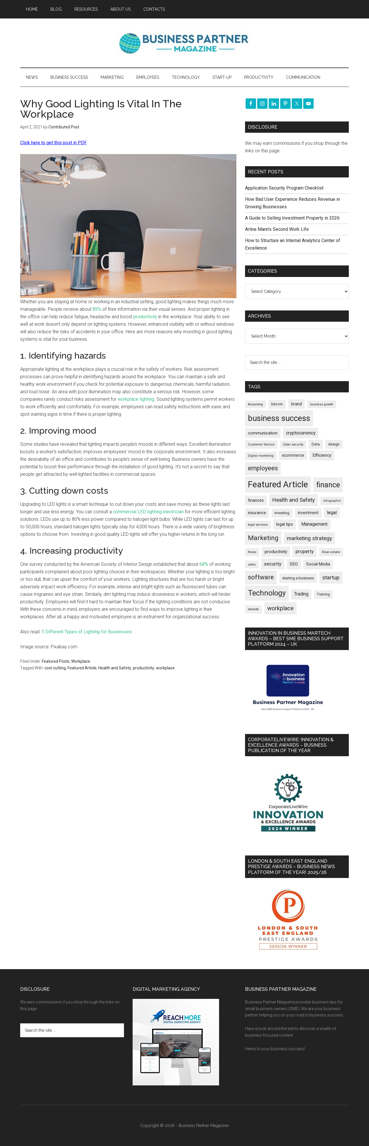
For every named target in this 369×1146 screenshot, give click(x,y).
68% (203, 564)
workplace (165, 668)
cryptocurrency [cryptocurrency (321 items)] (301, 433)
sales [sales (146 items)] (252, 564)
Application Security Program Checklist (284, 188)
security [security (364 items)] (272, 564)
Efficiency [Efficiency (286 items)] (321, 455)
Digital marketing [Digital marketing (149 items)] (261, 456)
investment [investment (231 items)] (308, 512)
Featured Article (82, 668)
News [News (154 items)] (252, 552)
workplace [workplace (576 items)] (280, 608)
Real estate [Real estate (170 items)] (331, 552)
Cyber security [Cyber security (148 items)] (293, 444)
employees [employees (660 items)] (263, 468)
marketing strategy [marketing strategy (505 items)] (309, 538)
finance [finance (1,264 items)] (328, 484)
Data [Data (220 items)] (316, 444)
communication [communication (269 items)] (263, 433)
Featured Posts (55, 661)
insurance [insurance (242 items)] (257, 512)
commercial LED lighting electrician (148, 511)
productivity (145, 316)
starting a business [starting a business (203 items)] (298, 578)
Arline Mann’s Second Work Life (277, 229)
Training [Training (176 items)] (323, 594)
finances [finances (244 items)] (256, 500)
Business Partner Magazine (184, 43)
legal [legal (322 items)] (332, 512)
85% (97, 309)
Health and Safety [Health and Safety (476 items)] (293, 500)
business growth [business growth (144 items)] (321, 404)
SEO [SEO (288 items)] (294, 564)
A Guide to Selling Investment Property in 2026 (292, 218)
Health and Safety (114, 668)
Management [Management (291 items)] (314, 524)
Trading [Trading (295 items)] (301, 594)
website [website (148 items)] (253, 609)
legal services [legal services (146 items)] (258, 525)
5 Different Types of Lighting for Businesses (87, 631)
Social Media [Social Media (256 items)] (318, 564)
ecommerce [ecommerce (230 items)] (293, 455)
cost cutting (55, 668)
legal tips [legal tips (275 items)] (284, 524)
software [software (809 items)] (261, 577)
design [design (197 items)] (334, 444)
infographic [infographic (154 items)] (332, 501)
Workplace (80, 661)
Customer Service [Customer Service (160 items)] (261, 444)
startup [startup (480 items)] (331, 577)
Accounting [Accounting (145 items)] (255, 404)
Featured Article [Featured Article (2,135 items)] (278, 484)
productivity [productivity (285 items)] (276, 551)
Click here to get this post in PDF (53, 142)
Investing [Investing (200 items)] (281, 513)
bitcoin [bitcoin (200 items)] (277, 404)
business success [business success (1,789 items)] (279, 418)
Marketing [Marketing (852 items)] (263, 538)
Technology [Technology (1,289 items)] (267, 593)
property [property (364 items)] (304, 551)
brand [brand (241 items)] (296, 404)
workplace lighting (136, 399)
